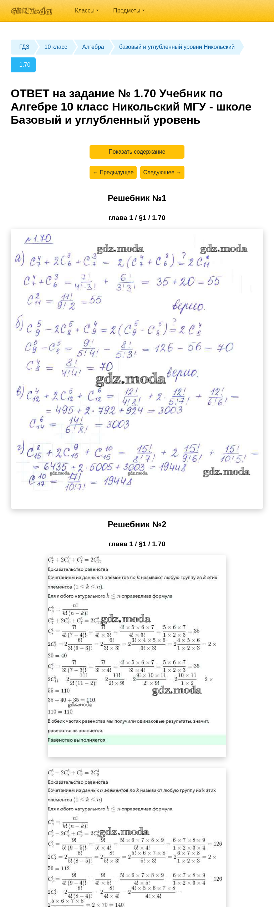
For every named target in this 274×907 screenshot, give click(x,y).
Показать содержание (137, 152)
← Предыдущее (112, 173)
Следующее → (163, 173)
